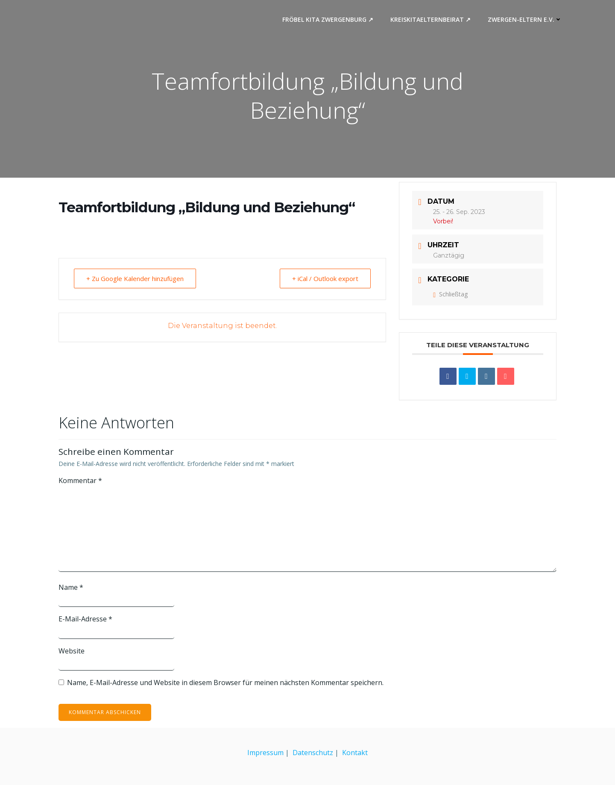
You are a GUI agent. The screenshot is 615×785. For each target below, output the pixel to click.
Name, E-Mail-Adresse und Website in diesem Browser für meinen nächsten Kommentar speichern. (225, 682)
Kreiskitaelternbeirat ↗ (430, 19)
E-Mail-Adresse (85, 619)
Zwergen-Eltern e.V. (525, 19)
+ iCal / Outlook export (325, 278)
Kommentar (80, 480)
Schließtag (450, 294)
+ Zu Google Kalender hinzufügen (135, 278)
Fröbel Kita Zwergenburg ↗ (327, 19)
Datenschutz (313, 752)
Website (72, 651)
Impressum (265, 752)
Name (71, 587)
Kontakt (355, 752)
